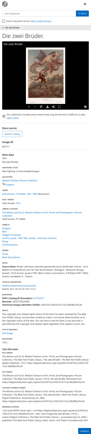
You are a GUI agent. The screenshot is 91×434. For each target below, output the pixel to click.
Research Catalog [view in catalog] (12, 134)
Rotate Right (41, 107)
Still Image (7, 333)
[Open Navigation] (85, 4)
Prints (5, 254)
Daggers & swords (11, 234)
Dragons (9, 184)
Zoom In (29, 107)
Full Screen (59, 107)
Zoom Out (35, 107)
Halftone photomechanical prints (19, 285)
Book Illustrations (11, 257)
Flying (5, 241)
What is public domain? (41, 21)
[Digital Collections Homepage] (5, 4)
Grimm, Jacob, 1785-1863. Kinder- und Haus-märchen (29, 238)
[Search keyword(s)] (39, 14)
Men (4, 231)
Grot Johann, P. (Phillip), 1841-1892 (19, 193)
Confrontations (10, 244)
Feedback (84, 431)
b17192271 (38, 298)
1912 (18, 203)
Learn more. (13, 117)
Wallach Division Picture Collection (19, 180)
